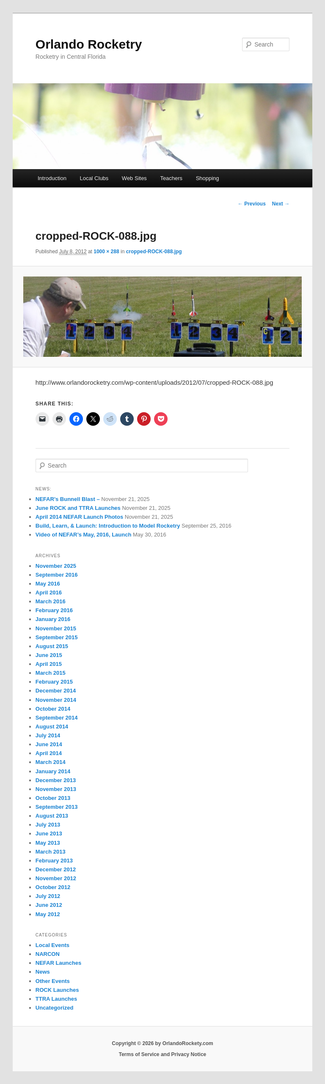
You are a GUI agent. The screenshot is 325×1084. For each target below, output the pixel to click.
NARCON (48, 954)
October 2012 (53, 887)
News (43, 972)
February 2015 (54, 682)
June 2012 (49, 905)
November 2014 (56, 700)
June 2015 (49, 655)
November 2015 (56, 628)
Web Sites (134, 178)
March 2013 (51, 852)
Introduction (52, 178)
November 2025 (56, 566)
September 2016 (57, 575)
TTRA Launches (56, 999)
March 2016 (51, 601)
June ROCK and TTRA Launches (78, 508)
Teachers (171, 178)
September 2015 (57, 637)
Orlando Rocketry (89, 44)
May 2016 (48, 583)
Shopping (207, 178)
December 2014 (56, 690)
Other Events (53, 981)
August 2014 (52, 726)
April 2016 (49, 592)
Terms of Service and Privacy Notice (163, 1054)
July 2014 (48, 735)
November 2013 (56, 789)
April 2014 (49, 753)
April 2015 (49, 664)
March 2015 (51, 673)
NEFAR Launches (58, 963)
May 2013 (48, 843)
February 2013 (54, 860)
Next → (280, 204)
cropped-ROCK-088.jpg (154, 252)
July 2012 (48, 896)
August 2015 (52, 646)
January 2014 (53, 771)
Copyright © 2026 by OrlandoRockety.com (162, 1043)
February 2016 (54, 610)
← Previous (252, 204)
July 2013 (48, 824)
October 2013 (53, 798)
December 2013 (56, 780)
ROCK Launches (57, 990)
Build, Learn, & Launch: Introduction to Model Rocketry (108, 526)
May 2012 (48, 914)
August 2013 (52, 816)
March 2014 (51, 762)
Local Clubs (94, 178)
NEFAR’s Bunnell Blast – (68, 499)
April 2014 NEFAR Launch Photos (79, 517)
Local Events (52, 945)
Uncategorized (55, 1008)
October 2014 (53, 709)
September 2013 (57, 807)
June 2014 (49, 744)
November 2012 (56, 878)
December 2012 (56, 869)
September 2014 (57, 717)
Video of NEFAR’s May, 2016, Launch (84, 534)
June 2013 (49, 833)
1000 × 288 (106, 252)
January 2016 (53, 619)
